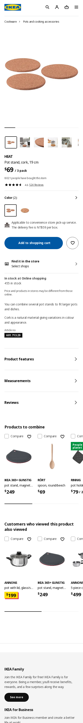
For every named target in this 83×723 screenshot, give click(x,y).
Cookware (10, 21)
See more (16, 697)
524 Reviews (36, 185)
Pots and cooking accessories (41, 21)
